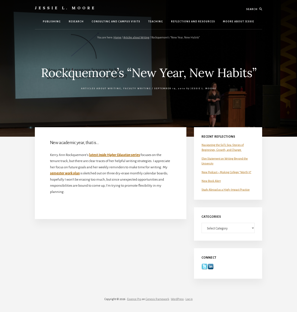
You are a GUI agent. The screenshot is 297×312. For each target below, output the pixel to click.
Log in (189, 299)
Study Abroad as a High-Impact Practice (226, 189)
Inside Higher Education (114, 155)
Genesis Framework (157, 299)
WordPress (177, 299)
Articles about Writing (101, 88)
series (135, 155)
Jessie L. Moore (65, 7)
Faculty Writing (137, 88)
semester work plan (65, 173)
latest (93, 155)
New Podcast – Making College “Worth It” (226, 172)
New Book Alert (211, 181)
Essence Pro (134, 299)
